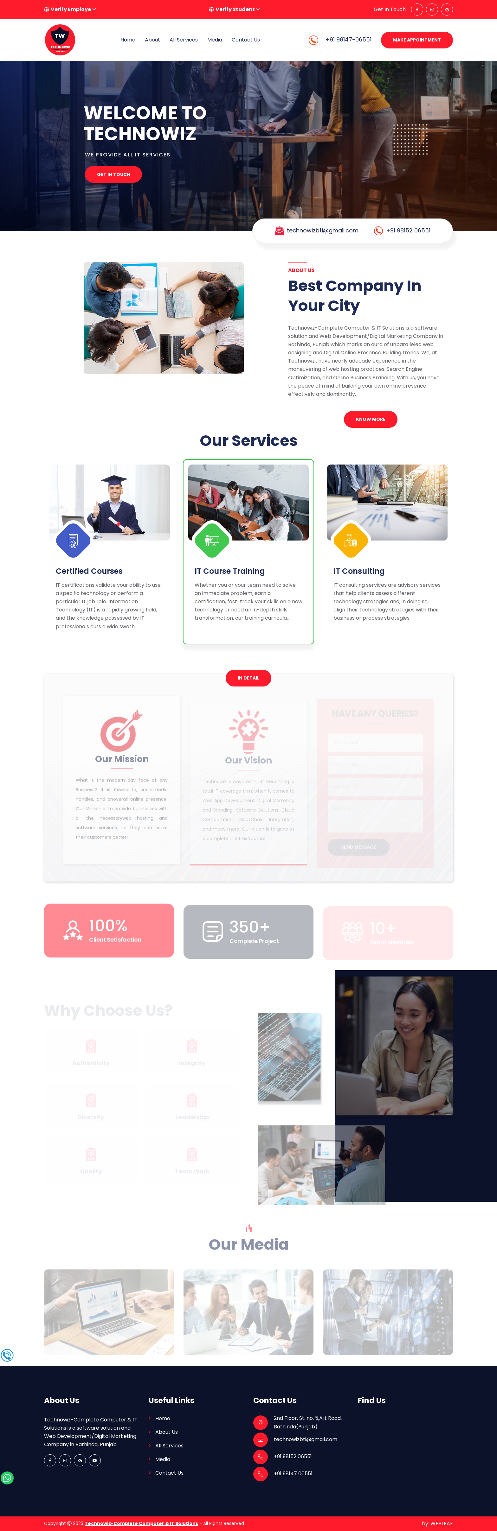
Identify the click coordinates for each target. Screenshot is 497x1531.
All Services (184, 39)
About (152, 39)
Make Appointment (417, 40)
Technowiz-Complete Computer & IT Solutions (141, 1523)
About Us (166, 1432)
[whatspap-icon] (7, 1477)
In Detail (248, 678)
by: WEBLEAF (437, 1523)
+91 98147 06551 (293, 1473)
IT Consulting (359, 571)
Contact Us (246, 39)
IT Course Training (230, 571)
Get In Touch (113, 174)
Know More (370, 419)
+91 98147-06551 (337, 40)
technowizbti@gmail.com (322, 230)
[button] (70, 9)
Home (162, 1418)
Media (214, 39)
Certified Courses (89, 571)
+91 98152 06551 (408, 230)
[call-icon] (7, 1355)
